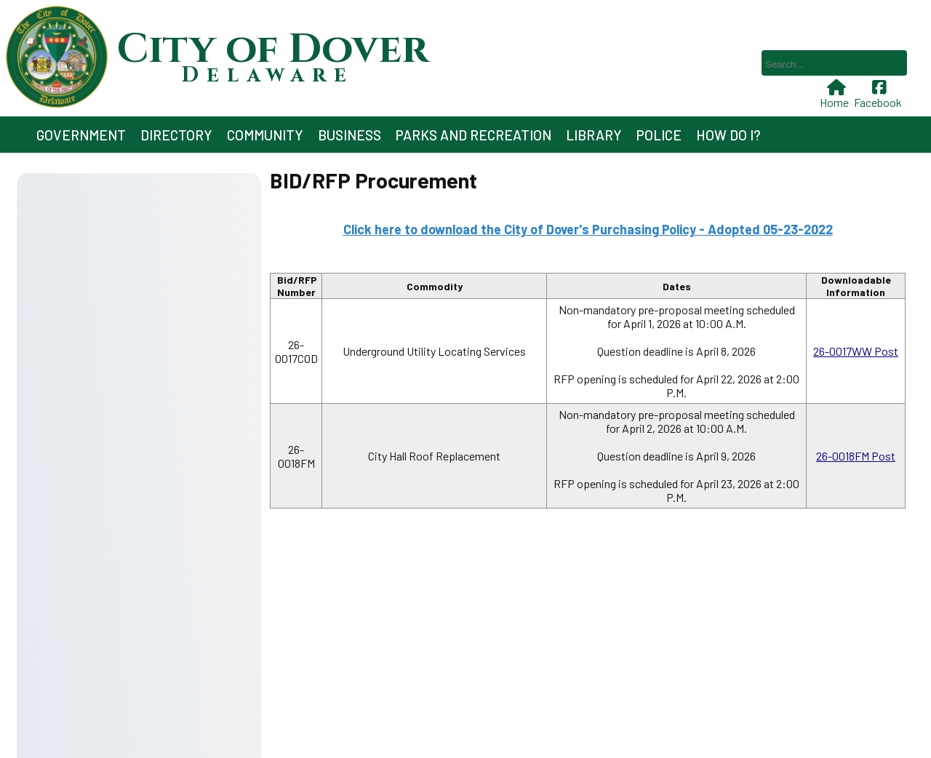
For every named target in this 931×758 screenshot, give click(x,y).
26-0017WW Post (855, 351)
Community (265, 135)
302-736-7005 (264, 702)
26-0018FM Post (855, 456)
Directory (176, 135)
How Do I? (728, 135)
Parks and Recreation (473, 135)
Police (659, 135)
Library (594, 135)
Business (349, 135)
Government (81, 135)
